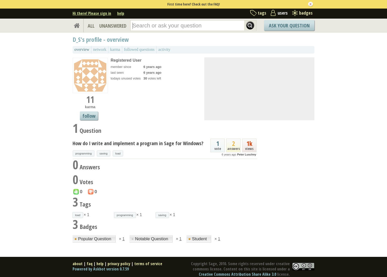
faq (89, 263)
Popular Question (93, 238)
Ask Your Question (289, 25)
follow (88, 115)
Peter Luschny (246, 154)
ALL (91, 25)
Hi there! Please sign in (92, 13)
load (118, 153)
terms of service (148, 263)
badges (306, 13)
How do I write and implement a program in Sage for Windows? (138, 143)
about (78, 263)
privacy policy (119, 263)
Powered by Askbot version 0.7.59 (101, 269)
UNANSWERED (112, 25)
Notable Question (150, 238)
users (283, 13)
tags (262, 13)
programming (83, 153)
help (120, 13)
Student (198, 238)
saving (104, 153)
